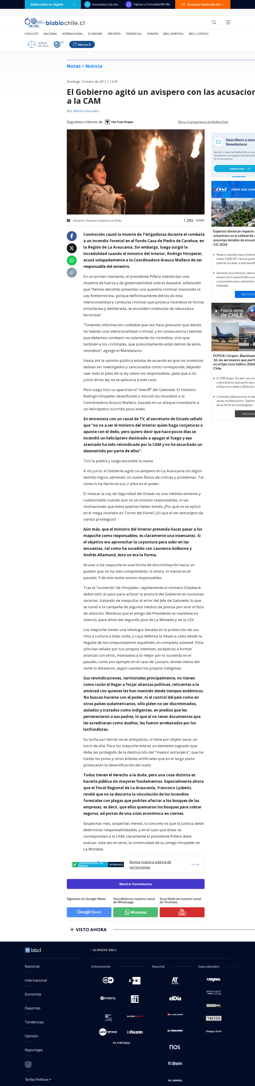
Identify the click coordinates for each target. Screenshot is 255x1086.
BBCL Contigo (199, 34)
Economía (95, 34)
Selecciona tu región (53, 4)
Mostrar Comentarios (135, 884)
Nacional (50, 34)
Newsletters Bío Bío (101, 4)
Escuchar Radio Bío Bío (203, 4)
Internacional (72, 34)
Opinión (152, 34)
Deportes (114, 34)
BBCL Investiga (173, 34)
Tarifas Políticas (37, 1079)
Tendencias (134, 34)
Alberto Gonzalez (86, 111)
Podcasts (31, 34)
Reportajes (34, 1050)
